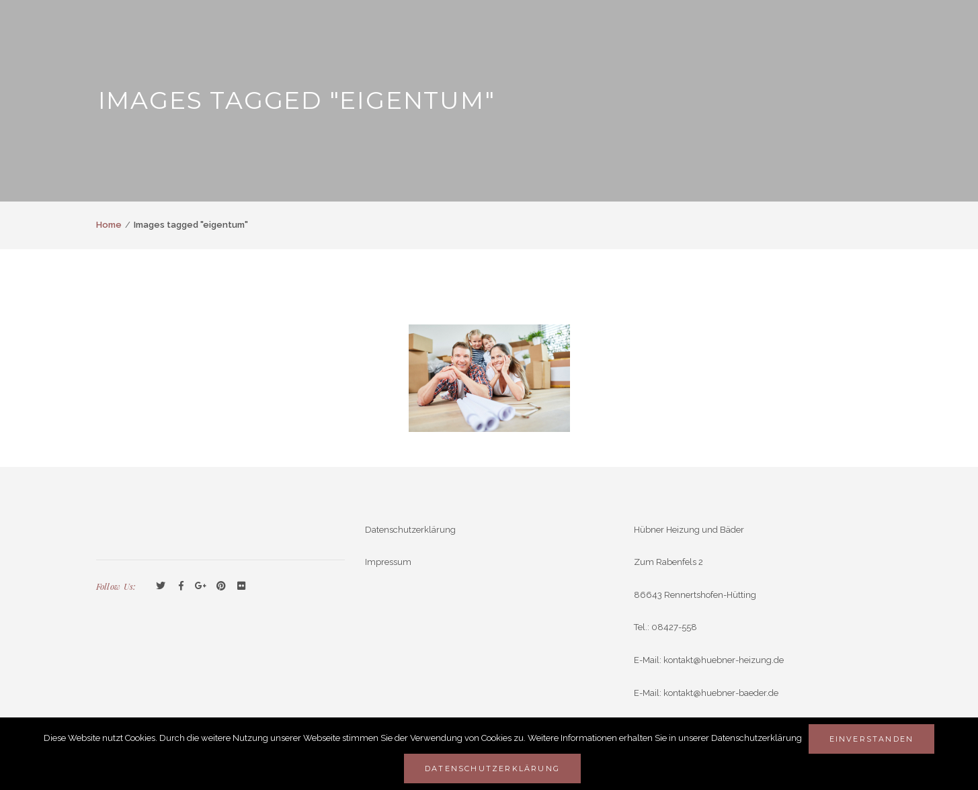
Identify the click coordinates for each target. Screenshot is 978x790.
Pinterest (221, 586)
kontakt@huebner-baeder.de (720, 693)
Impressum (388, 562)
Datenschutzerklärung (410, 530)
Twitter (161, 586)
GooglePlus (201, 586)
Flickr (241, 586)
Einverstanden (871, 739)
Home (109, 225)
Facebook (181, 586)
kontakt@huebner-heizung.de (723, 660)
